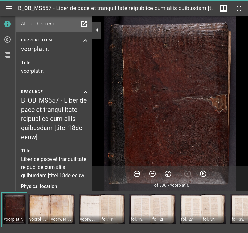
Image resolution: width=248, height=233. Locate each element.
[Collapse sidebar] (97, 30)
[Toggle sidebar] (9, 8)
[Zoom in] (137, 174)
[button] (14, 210)
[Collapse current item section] (85, 41)
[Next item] (203, 174)
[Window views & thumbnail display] (223, 8)
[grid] (124, 212)
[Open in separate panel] (84, 24)
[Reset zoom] (168, 174)
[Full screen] (239, 8)
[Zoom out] (152, 174)
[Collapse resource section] (85, 92)
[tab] (8, 24)
